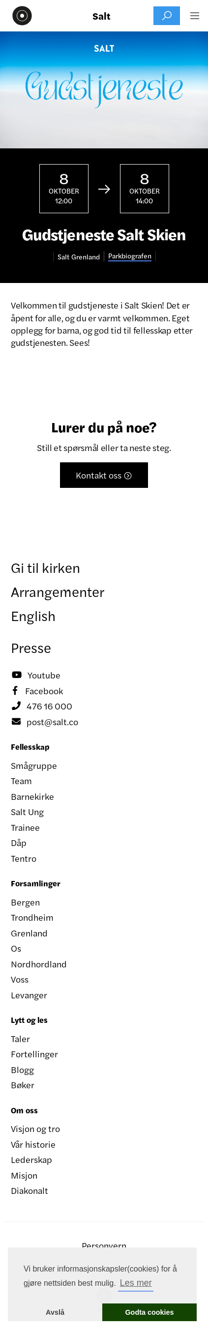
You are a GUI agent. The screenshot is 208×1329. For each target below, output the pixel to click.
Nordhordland (39, 964)
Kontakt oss (104, 475)
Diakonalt (29, 1190)
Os (16, 948)
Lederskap (31, 1159)
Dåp (19, 842)
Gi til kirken (45, 567)
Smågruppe (34, 765)
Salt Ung (27, 811)
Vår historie (33, 1144)
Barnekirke (32, 796)
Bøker (22, 1084)
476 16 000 (41, 706)
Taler (20, 1038)
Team (21, 780)
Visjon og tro (35, 1128)
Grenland (29, 933)
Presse (31, 647)
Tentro (23, 858)
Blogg (22, 1069)
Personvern (104, 1245)
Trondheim (32, 917)
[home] (19, 15)
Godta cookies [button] (149, 1312)
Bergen (25, 902)
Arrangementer (57, 591)
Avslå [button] (55, 1312)
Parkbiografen (129, 255)
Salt (101, 16)
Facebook (37, 691)
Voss (20, 979)
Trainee (25, 827)
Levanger (29, 995)
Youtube (35, 675)
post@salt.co (44, 722)
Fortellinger (34, 1053)
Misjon (24, 1175)
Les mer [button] (136, 1283)
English (33, 615)
